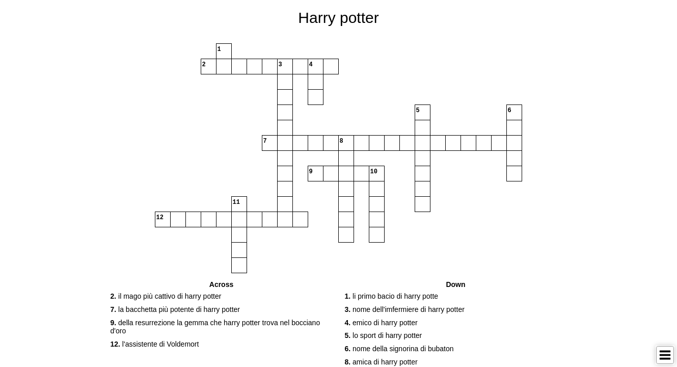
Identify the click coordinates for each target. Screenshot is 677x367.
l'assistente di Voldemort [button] (155, 344)
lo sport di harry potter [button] (383, 335)
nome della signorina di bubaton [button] (399, 349)
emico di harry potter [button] (381, 323)
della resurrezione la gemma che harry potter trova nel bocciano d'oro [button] (215, 327)
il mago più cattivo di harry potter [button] (166, 296)
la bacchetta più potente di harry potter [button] (175, 309)
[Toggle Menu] (665, 355)
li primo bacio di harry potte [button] (392, 296)
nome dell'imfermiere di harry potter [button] (405, 309)
